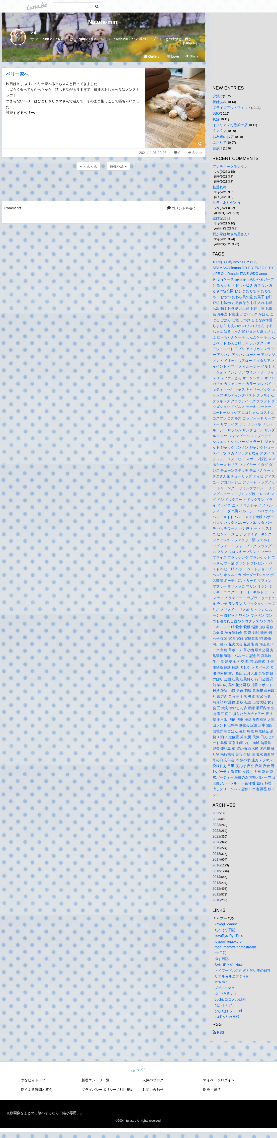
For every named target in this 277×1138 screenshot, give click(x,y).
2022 (216, 831)
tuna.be (138, 1069)
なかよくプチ (225, 1005)
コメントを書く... (183, 208)
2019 (216, 848)
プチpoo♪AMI (225, 988)
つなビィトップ (33, 1080)
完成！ (218, 148)
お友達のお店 (223, 137)
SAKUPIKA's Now (229, 965)
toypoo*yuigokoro (228, 941)
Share (192, 56)
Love (173, 56)
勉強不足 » (118, 166)
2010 (216, 900)
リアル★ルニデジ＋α (231, 976)
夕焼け (218, 96)
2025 (216, 813)
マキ (34, 33)
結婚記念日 (221, 218)
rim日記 (220, 953)
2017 (216, 859)
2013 (216, 883)
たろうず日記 (225, 930)
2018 (216, 854)
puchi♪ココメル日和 (230, 999)
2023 (216, 825)
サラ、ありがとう (227, 203)
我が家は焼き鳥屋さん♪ (231, 234)
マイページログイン (219, 1080)
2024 (216, 819)
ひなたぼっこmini (228, 1011)
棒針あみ (220, 102)
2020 (216, 842)
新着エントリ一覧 (95, 1080)
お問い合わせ (152, 1090)
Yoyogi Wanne (226, 924)
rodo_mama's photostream (235, 947)
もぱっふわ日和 (227, 1017)
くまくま (220, 131)
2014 (216, 877)
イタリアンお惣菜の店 (230, 125)
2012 (216, 888)
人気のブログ (152, 1080)
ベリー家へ (17, 74)
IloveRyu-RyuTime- (229, 936)
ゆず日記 (222, 959)
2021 (216, 836)
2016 (216, 865)
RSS (218, 1032)
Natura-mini (103, 22)
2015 (216, 871)
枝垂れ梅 (220, 187)
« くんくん (88, 166)
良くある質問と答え (36, 1090)
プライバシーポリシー (99, 1090)
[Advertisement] (103, 185)
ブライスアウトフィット (232, 108)
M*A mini (221, 982)
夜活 (216, 119)
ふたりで (220, 142)
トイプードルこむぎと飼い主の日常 (243, 970)
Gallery (151, 56)
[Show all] (190, 43)
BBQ (216, 113)
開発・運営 (212, 1090)
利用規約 (127, 1090)
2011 (216, 894)
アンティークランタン (230, 167)
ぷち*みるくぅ (226, 994)
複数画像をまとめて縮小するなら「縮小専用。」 (44, 1113)
